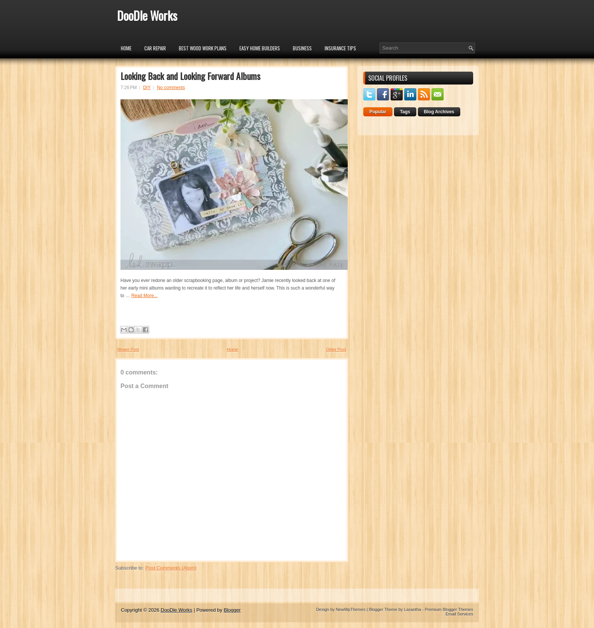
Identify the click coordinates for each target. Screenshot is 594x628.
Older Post (336, 349)
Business (302, 48)
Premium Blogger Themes (449, 609)
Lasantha (412, 609)
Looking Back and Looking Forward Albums (190, 75)
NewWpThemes (350, 609)
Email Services (459, 614)
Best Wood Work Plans (203, 48)
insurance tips (340, 48)
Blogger (232, 610)
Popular (377, 111)
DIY (147, 87)
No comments (171, 87)
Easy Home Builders (259, 48)
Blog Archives (439, 111)
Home (126, 48)
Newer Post (128, 349)
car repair (155, 48)
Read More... (144, 295)
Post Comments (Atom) (171, 568)
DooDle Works (147, 15)
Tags (405, 111)
